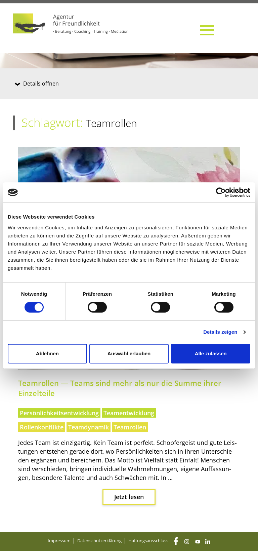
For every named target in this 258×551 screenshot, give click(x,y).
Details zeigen (220, 332)
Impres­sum (59, 541)
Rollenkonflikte (41, 427)
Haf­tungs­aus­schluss (148, 541)
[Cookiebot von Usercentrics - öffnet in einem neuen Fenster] (220, 192)
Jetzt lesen (129, 497)
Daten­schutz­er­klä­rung (99, 541)
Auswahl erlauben (129, 353)
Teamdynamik (88, 427)
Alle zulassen (211, 353)
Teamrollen (130, 427)
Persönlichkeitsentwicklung (59, 413)
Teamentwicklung (128, 413)
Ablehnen (47, 353)
